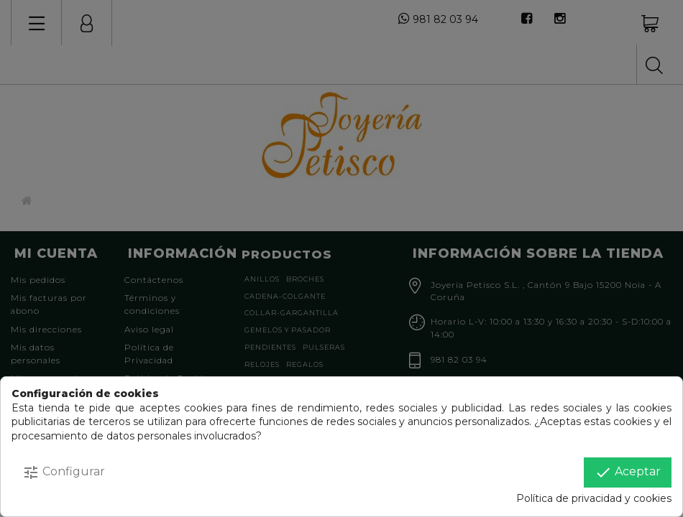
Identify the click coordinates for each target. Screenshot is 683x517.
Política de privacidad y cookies (593, 498)
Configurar (63, 472)
